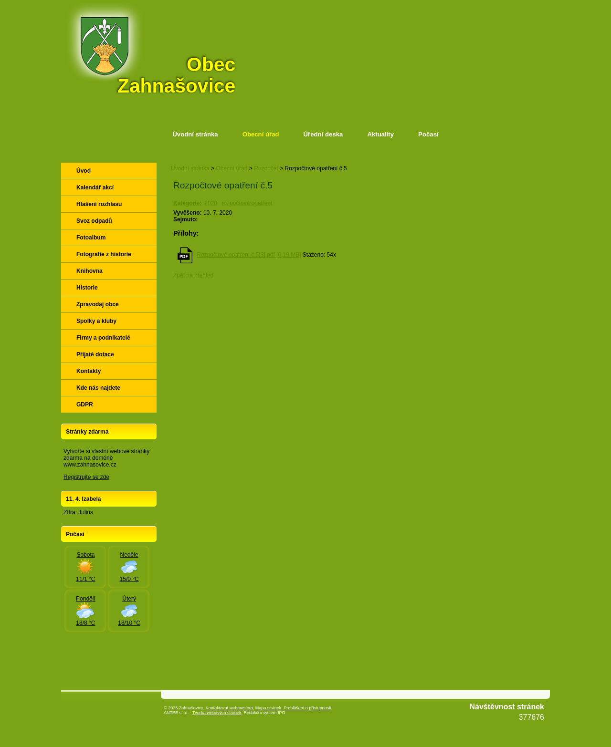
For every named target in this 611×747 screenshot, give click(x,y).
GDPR (84, 404)
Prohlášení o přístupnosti (307, 708)
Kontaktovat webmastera (229, 708)
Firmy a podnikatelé (103, 337)
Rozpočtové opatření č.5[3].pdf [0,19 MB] (249, 254)
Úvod (83, 170)
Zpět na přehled (193, 275)
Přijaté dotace (95, 354)
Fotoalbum (90, 237)
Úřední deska (323, 134)
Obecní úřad (260, 134)
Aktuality (380, 134)
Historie (87, 287)
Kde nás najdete (98, 387)
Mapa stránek (268, 708)
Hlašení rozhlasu (99, 204)
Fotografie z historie (103, 254)
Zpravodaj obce (97, 304)
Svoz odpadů (94, 221)
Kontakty (88, 371)
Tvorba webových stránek (217, 712)
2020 (210, 203)
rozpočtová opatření (246, 203)
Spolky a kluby (96, 321)
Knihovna (89, 271)
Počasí (428, 134)
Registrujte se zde (86, 477)
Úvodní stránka (195, 134)
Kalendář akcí (95, 187)
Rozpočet (266, 168)
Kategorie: (187, 203)
